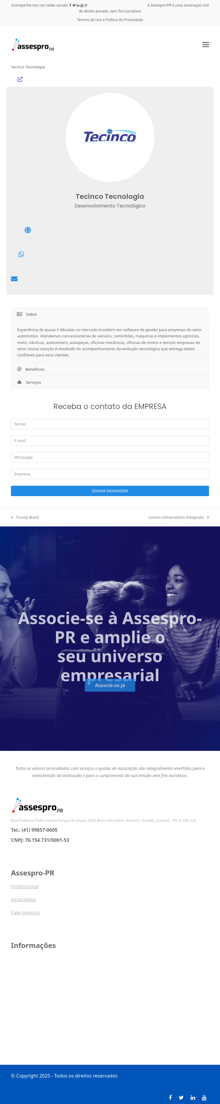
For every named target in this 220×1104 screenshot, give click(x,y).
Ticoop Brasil (25, 517)
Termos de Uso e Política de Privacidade (110, 19)
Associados (23, 902)
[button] (206, 44)
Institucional (25, 889)
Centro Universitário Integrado (179, 517)
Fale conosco (25, 916)
